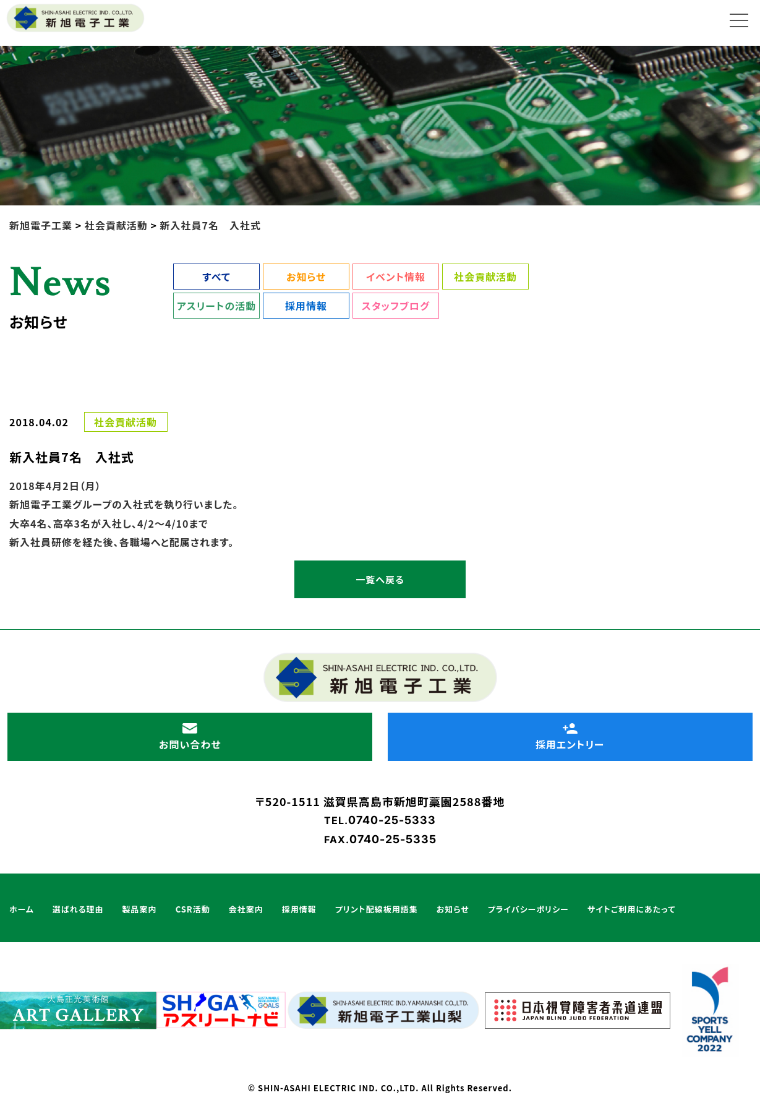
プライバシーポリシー (528, 909)
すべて (216, 276)
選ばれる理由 (78, 909)
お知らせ (306, 276)
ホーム (21, 909)
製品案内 (139, 909)
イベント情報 (395, 276)
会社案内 (246, 909)
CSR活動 (193, 909)
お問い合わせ (189, 737)
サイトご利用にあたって (631, 909)
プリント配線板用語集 (376, 909)
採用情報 (306, 305)
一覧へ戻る (380, 579)
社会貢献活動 (485, 276)
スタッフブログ (396, 305)
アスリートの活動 (216, 305)
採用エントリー (570, 737)
